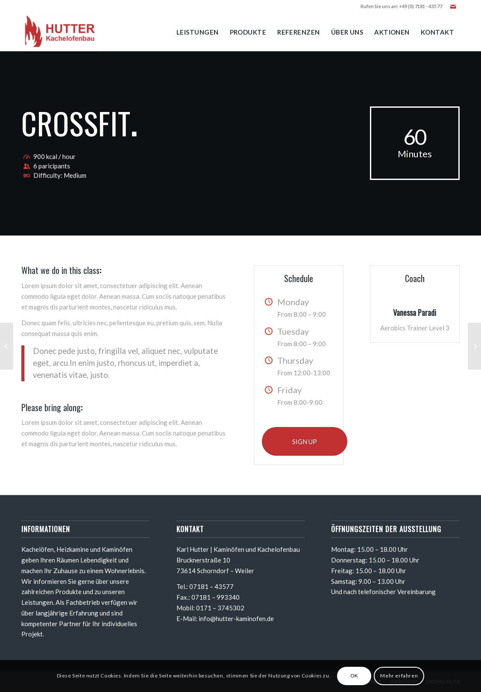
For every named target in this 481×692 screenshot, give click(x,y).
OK (354, 675)
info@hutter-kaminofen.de (236, 618)
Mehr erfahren (399, 675)
